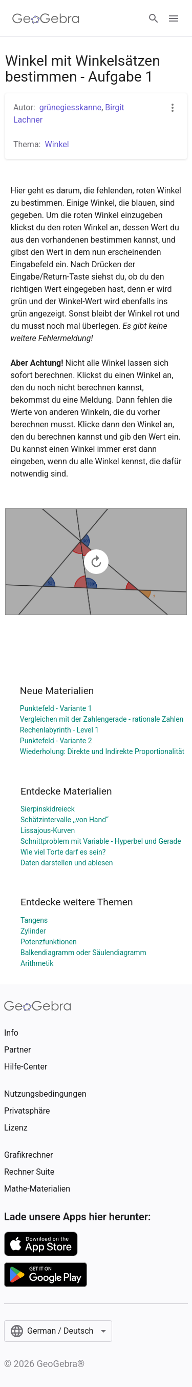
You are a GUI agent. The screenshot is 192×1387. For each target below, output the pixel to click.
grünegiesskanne (70, 107)
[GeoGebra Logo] (45, 18)
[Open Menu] (173, 18)
